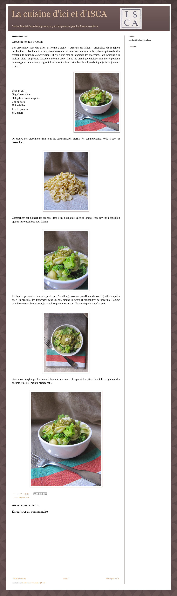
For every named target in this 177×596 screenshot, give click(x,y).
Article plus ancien (112, 579)
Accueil (65, 579)
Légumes (22, 497)
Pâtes (27, 497)
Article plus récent (19, 579)
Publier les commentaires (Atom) (33, 583)
